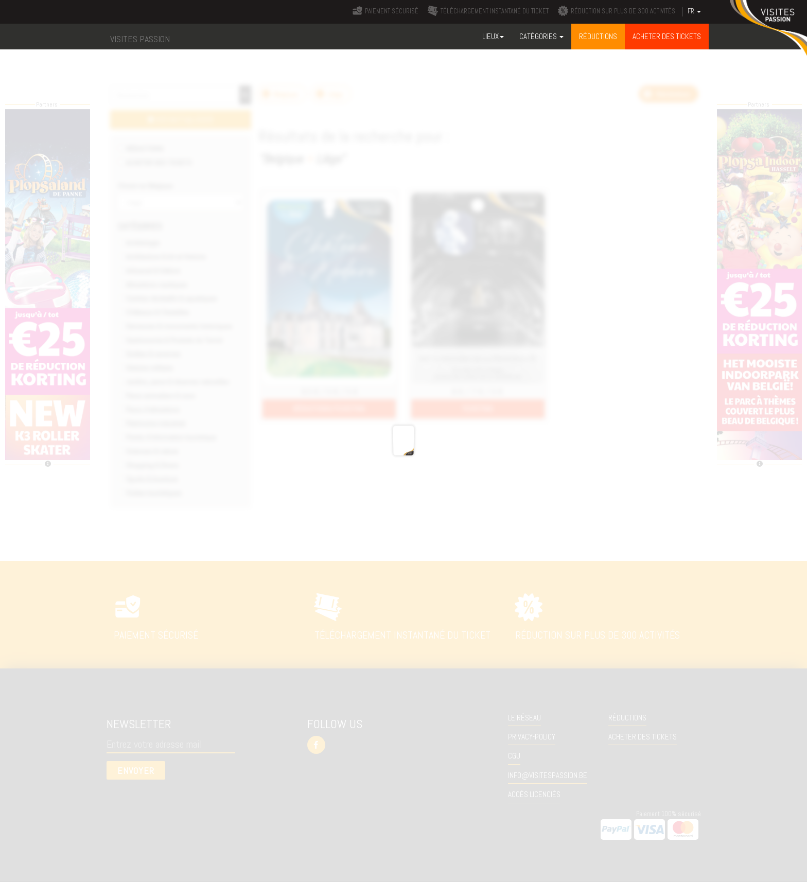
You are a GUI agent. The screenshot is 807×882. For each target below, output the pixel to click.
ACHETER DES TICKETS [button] (667, 36)
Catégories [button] (541, 36)
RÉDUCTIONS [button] (598, 36)
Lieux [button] (493, 36)
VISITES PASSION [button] (140, 39)
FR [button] (694, 11)
